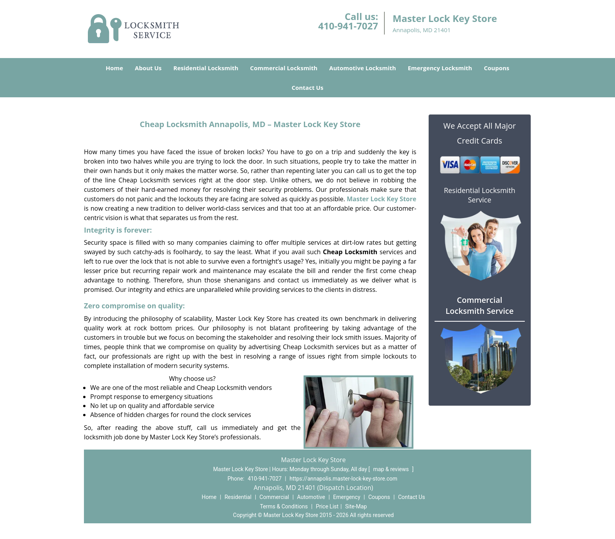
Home (114, 68)
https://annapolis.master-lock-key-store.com (343, 478)
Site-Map (356, 506)
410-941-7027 (348, 25)
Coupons (496, 68)
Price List (327, 506)
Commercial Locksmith (284, 68)
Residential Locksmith (205, 68)
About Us (148, 68)
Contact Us (307, 87)
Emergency (346, 497)
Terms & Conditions (284, 506)
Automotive (311, 497)
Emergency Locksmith (440, 68)
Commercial (274, 497)
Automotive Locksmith (362, 68)
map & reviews (391, 469)
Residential (237, 497)
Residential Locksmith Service (479, 195)
